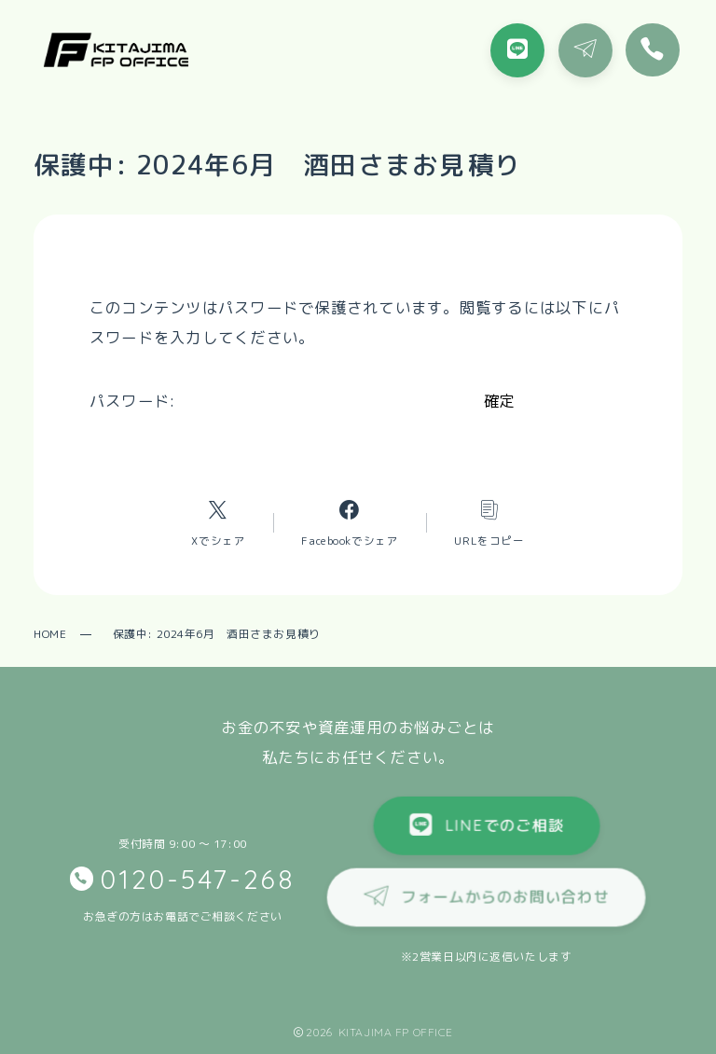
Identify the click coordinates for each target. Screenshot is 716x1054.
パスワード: (282, 400)
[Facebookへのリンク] (349, 522)
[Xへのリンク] (218, 522)
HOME (50, 634)
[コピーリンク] (489, 522)
